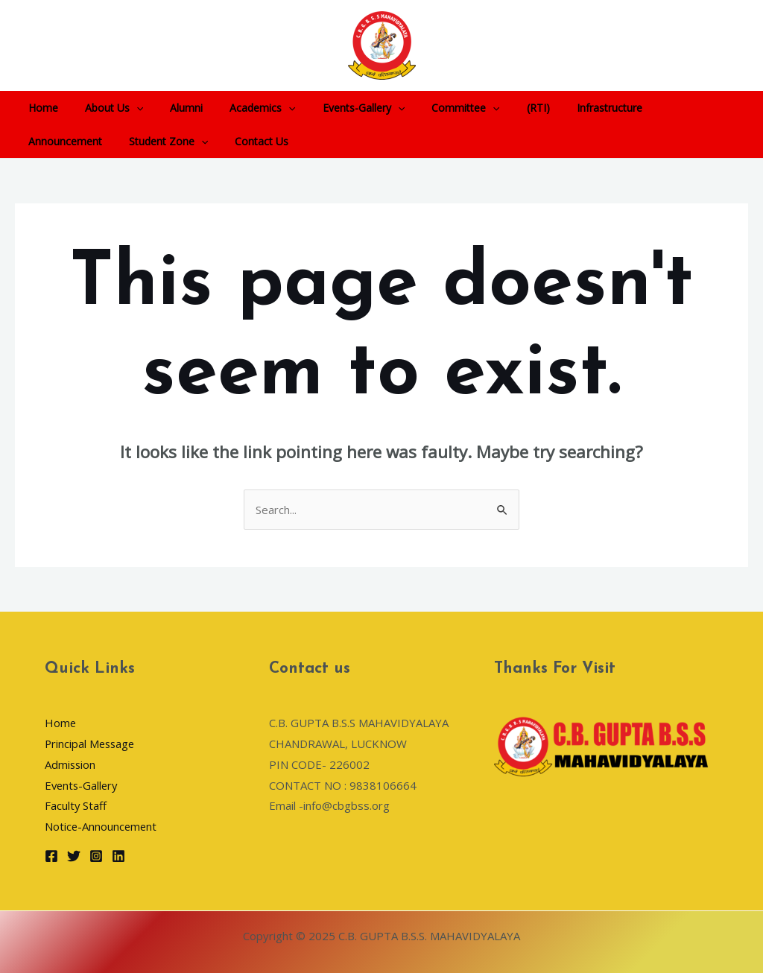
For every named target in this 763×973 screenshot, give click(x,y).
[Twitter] (73, 856)
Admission (71, 764)
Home (40, 108)
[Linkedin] (118, 856)
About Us (105, 107)
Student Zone (64, 141)
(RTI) (499, 108)
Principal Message (91, 743)
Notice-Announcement (102, 826)
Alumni (171, 108)
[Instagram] (96, 856)
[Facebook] (51, 856)
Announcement (655, 108)
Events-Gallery (337, 107)
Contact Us (152, 141)
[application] (127, 107)
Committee (432, 107)
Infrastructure (565, 108)
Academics (241, 107)
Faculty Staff (76, 805)
